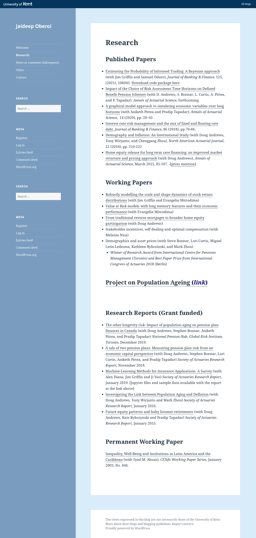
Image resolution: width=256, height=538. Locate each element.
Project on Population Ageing (157, 282)
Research (22, 55)
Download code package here (156, 82)
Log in (20, 145)
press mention (183, 164)
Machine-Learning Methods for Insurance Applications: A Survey (159, 371)
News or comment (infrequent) (37, 63)
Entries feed (24, 152)
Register (22, 138)
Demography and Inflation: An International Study (147, 135)
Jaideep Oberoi (33, 26)
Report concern (183, 524)
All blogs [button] (246, 4)
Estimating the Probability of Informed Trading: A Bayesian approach (163, 71)
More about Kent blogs (121, 524)
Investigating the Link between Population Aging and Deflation (157, 394)
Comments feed (26, 160)
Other (20, 70)
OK (187, 532)
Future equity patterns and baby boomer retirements (149, 411)
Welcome (22, 48)
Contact (21, 77)
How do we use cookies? (156, 532)
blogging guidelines (157, 524)
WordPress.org (26, 167)
